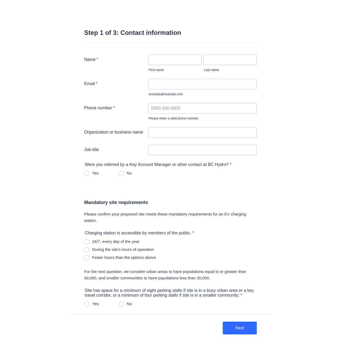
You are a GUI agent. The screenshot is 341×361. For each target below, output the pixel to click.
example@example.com (166, 94)
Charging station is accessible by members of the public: (139, 233)
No (129, 173)
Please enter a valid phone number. (174, 118)
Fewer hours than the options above (124, 257)
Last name (211, 70)
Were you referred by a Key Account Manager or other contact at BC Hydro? (158, 164)
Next (240, 328)
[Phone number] (202, 108)
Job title (91, 149)
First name (156, 70)
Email (91, 83)
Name (91, 59)
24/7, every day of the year (116, 241)
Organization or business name (113, 132)
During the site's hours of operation (123, 249)
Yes (95, 173)
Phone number (99, 108)
